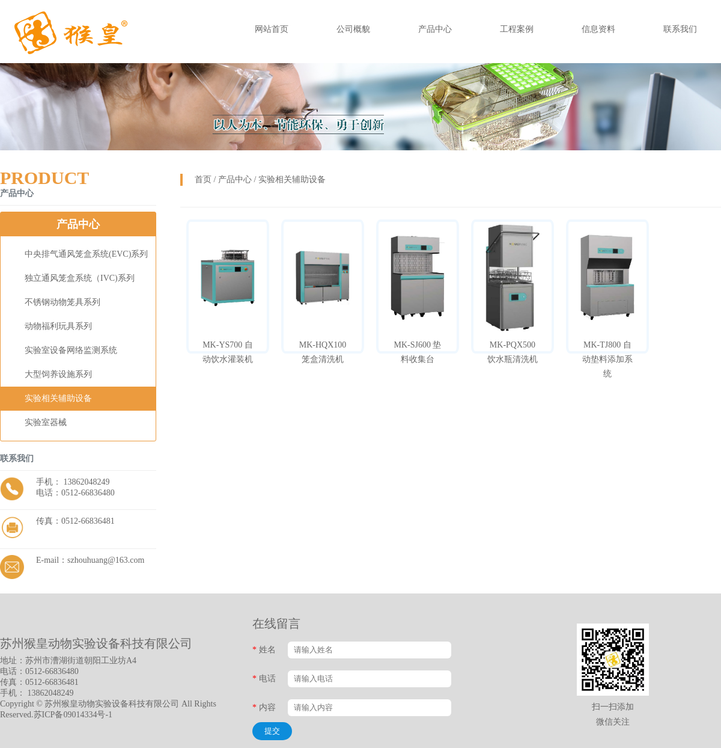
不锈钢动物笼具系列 (62, 302)
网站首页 (271, 29)
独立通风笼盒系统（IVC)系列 (80, 278)
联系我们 (680, 29)
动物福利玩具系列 (58, 326)
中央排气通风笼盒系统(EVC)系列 (86, 254)
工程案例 (517, 29)
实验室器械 (46, 422)
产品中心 (435, 29)
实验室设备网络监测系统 (71, 350)
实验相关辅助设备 (58, 398)
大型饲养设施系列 (58, 374)
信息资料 (598, 29)
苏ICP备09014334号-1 (73, 714)
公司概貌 (353, 29)
